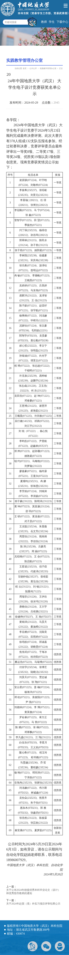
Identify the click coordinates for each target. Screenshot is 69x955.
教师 (44, 21)
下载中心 (62, 21)
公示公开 (33, 68)
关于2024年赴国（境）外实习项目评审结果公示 (33, 903)
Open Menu (66, 6)
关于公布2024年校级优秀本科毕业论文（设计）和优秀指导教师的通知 (33, 892)
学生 (52, 21)
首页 (24, 68)
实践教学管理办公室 (48, 68)
